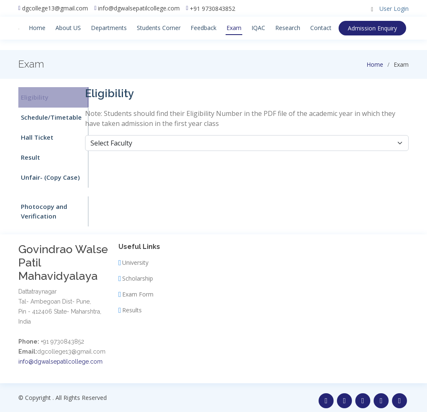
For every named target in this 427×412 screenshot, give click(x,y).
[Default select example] (247, 143)
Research (286, 28)
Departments (108, 28)
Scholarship (137, 272)
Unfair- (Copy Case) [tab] (47, 172)
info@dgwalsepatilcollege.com (139, 8)
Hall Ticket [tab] (34, 135)
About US (67, 28)
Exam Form (137, 288)
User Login (394, 8)
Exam (232, 28)
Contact (319, 28)
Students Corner (157, 28)
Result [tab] (28, 153)
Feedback (202, 28)
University (135, 256)
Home (36, 28)
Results (132, 304)
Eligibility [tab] (32, 97)
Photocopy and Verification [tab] (41, 206)
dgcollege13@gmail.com (55, 8)
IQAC (257, 28)
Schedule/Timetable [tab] (48, 115)
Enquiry (376, 28)
